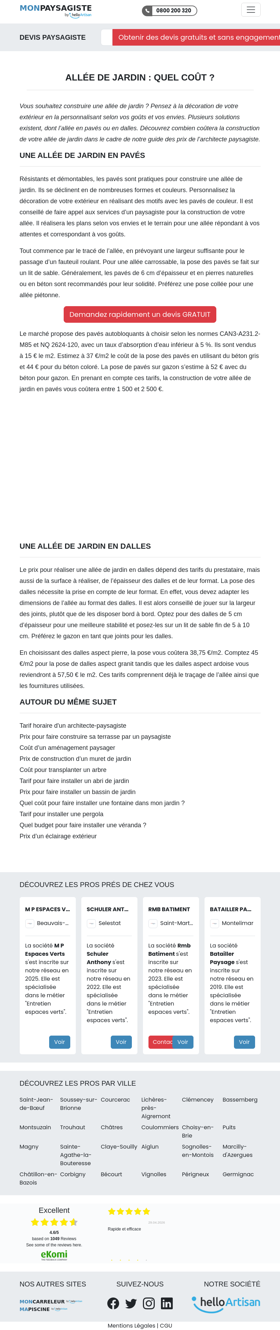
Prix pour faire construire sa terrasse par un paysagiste (95, 736)
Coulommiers (160, 1127)
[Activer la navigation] (251, 10)
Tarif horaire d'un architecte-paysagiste (73, 725)
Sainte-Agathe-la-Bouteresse (76, 1155)
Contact (164, 1042)
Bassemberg (240, 1100)
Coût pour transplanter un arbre (63, 769)
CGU (166, 1326)
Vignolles (153, 1174)
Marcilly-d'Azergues (238, 1151)
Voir (59, 1042)
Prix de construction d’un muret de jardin (75, 758)
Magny (29, 1147)
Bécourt (111, 1174)
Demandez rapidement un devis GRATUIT (140, 314)
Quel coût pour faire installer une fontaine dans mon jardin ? (102, 803)
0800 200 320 (173, 10)
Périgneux (195, 1174)
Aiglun (150, 1147)
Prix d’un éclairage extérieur (58, 836)
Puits (229, 1127)
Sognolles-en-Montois (198, 1151)
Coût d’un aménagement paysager (67, 747)
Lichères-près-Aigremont (155, 1108)
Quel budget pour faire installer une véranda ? (83, 825)
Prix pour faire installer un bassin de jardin (78, 792)
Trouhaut (72, 1127)
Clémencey (198, 1100)
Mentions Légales (131, 1326)
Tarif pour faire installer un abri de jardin (74, 780)
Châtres (112, 1127)
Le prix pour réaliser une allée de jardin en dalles (88, 569)
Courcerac (115, 1100)
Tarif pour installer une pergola (61, 814)
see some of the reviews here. (54, 1245)
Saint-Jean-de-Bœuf (36, 1104)
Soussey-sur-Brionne (79, 1104)
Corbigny (72, 1174)
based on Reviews (54, 1235)
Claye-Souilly (119, 1147)
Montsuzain (35, 1127)
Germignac (238, 1174)
